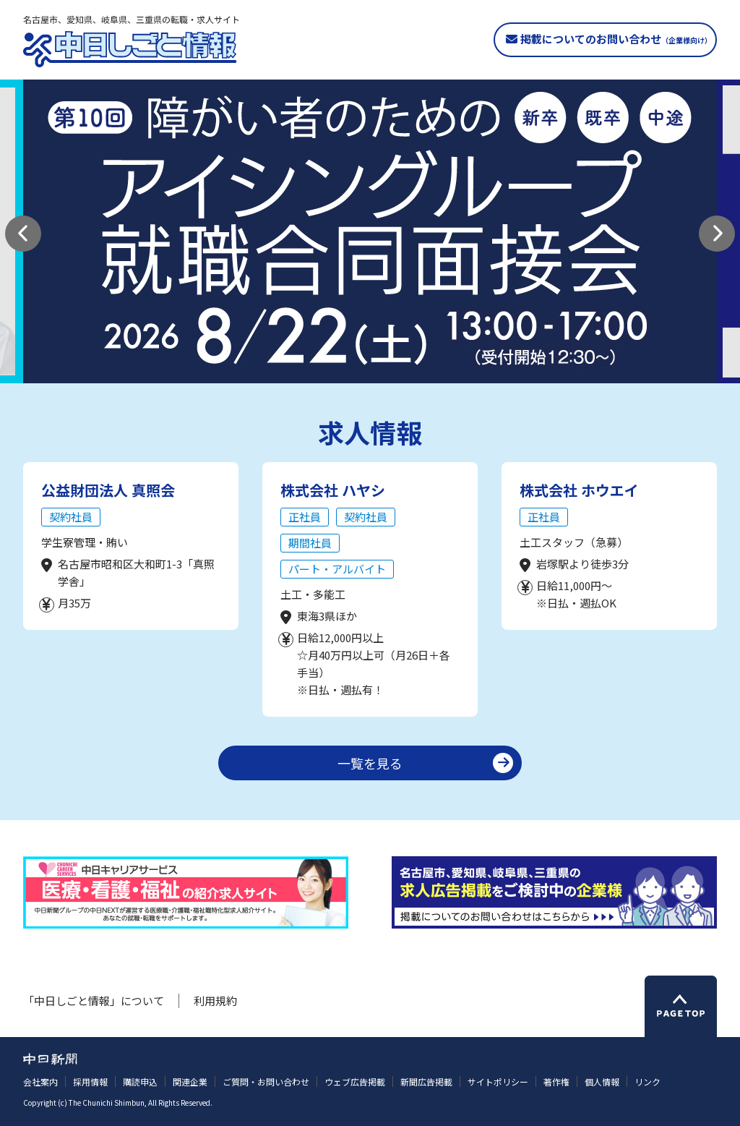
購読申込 (140, 1081)
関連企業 (190, 1081)
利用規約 (215, 1000)
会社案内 (40, 1081)
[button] (23, 234)
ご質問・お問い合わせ (266, 1081)
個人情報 (602, 1081)
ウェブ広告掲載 (354, 1081)
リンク (647, 1081)
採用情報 (90, 1081)
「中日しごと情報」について (93, 1000)
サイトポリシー (498, 1081)
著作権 (556, 1081)
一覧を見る (370, 763)
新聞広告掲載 (426, 1081)
